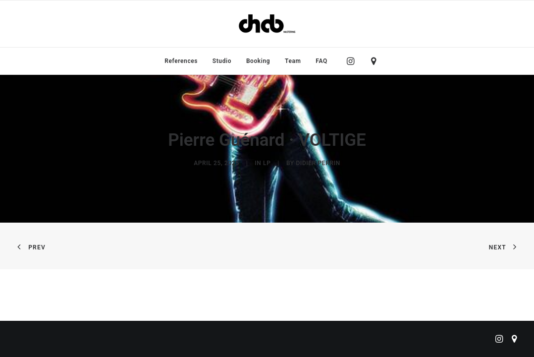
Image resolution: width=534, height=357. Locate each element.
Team (293, 61)
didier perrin (318, 163)
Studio (222, 61)
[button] (353, 61)
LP (266, 163)
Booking (258, 61)
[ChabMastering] (267, 24)
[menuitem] (181, 61)
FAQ (321, 61)
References (181, 61)
